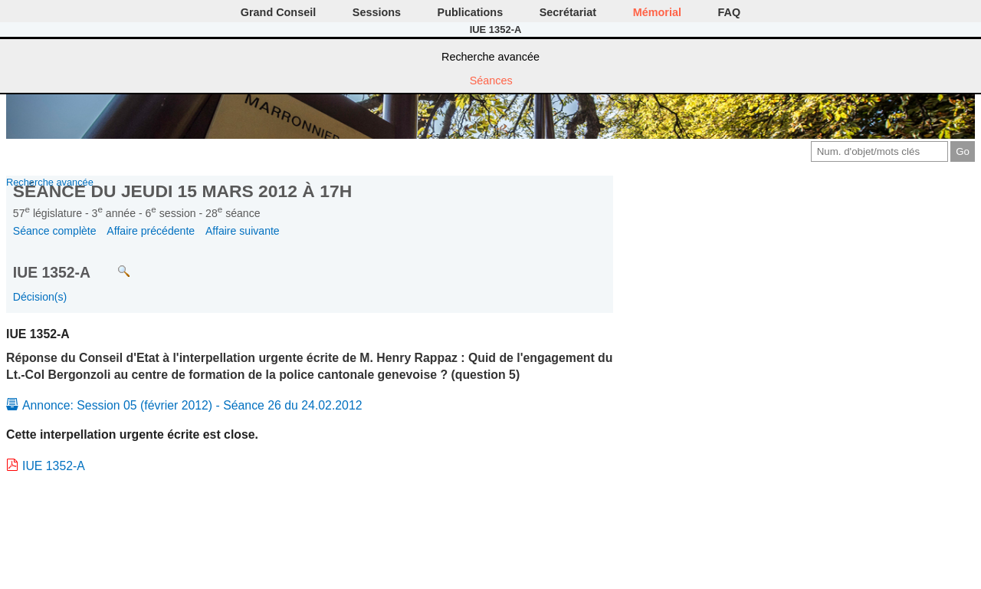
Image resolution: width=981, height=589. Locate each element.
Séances (491, 80)
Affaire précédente (151, 231)
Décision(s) (40, 297)
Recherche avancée (490, 57)
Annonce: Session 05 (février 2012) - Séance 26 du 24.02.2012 (192, 405)
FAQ (729, 12)
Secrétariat (568, 12)
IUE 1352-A (53, 465)
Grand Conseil (278, 12)
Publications (471, 12)
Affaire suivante (242, 231)
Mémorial (657, 12)
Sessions (377, 12)
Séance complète (55, 231)
